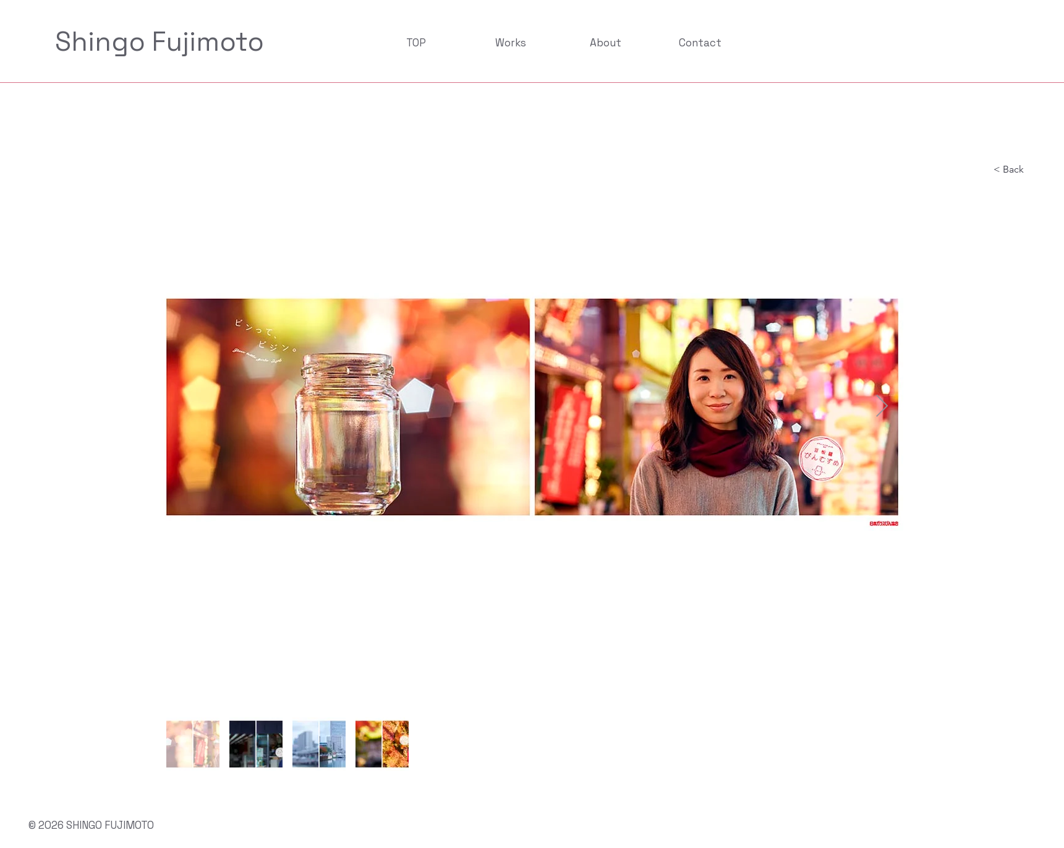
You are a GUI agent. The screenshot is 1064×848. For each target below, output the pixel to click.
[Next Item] (882, 407)
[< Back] (1019, 170)
